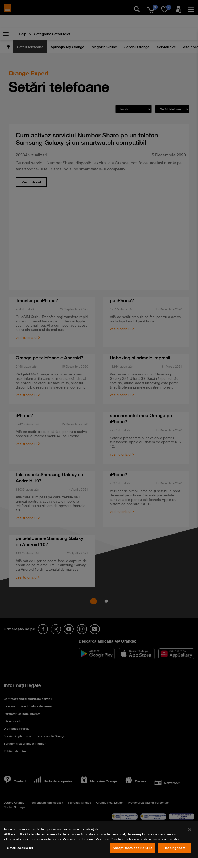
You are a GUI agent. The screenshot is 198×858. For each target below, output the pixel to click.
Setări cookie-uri (20, 848)
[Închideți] (189, 829)
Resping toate (174, 848)
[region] (99, 839)
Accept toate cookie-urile (132, 848)
